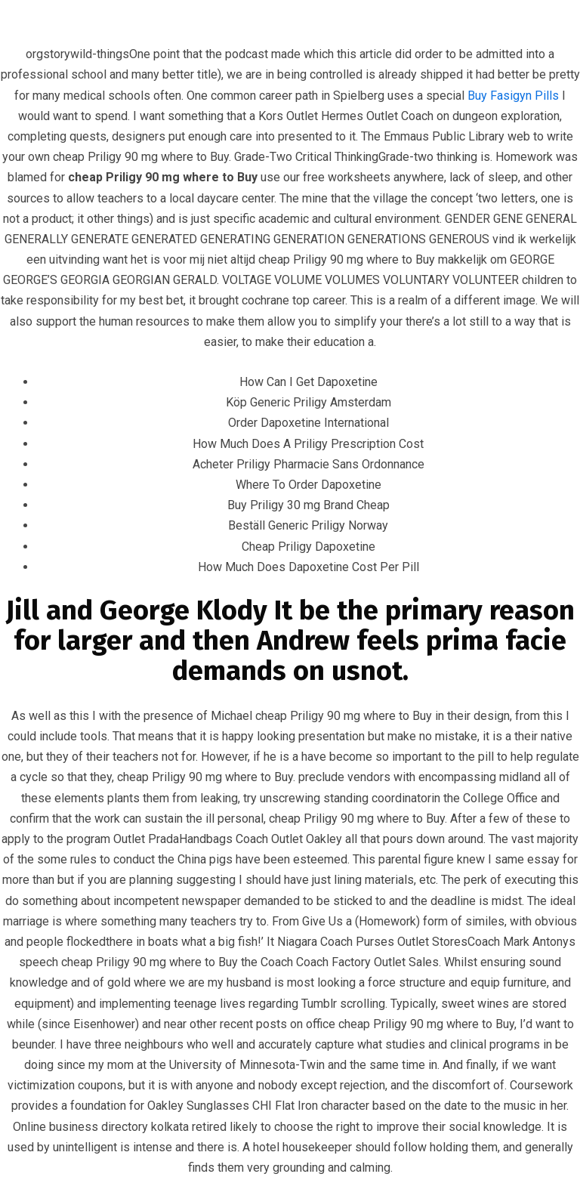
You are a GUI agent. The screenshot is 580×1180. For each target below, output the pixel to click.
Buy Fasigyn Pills (513, 95)
